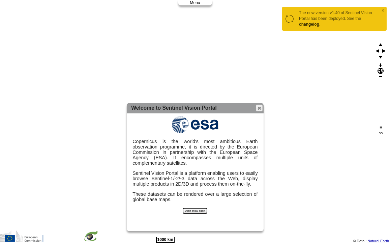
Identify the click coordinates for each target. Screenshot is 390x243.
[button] (259, 108)
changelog (309, 24)
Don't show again (195, 210)
